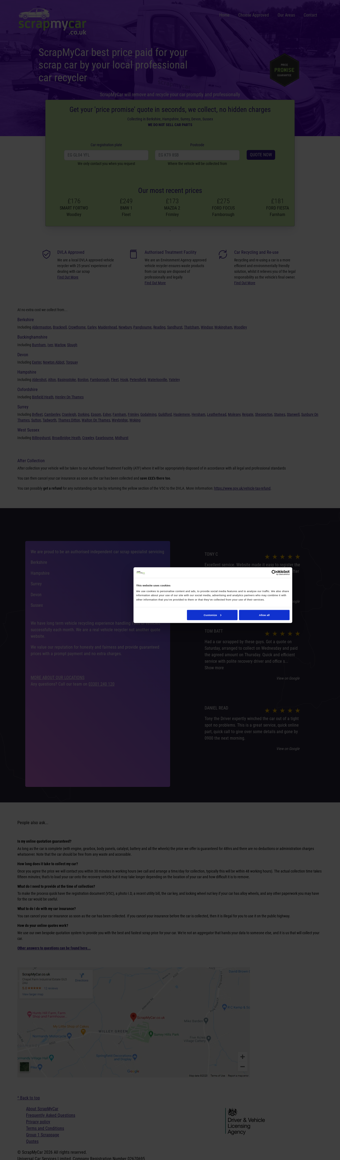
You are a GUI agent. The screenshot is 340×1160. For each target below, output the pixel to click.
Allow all (264, 614)
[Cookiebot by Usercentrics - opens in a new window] (274, 572)
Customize (212, 614)
